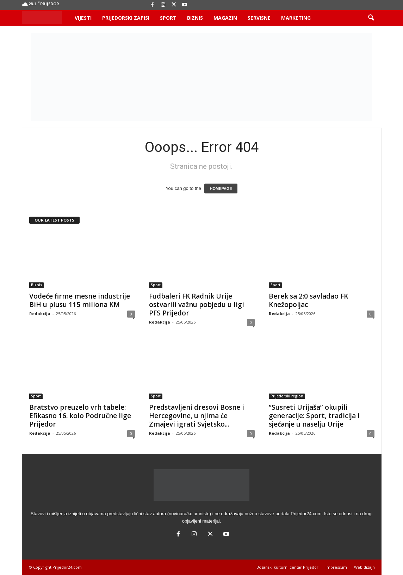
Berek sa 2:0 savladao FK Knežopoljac (308, 300)
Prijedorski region (287, 396)
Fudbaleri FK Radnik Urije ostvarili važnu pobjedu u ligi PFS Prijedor (196, 305)
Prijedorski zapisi (125, 17)
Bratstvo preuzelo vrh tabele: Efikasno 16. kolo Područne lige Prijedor (80, 416)
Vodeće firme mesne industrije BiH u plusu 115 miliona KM (79, 300)
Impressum (336, 567)
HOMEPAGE (221, 188)
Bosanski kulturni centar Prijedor (287, 567)
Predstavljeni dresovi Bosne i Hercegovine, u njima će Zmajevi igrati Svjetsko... (196, 416)
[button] (371, 18)
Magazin (225, 17)
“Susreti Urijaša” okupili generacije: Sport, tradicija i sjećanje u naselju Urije (314, 416)
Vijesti (83, 17)
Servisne (259, 17)
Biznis (195, 17)
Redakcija (39, 313)
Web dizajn (364, 567)
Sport (168, 17)
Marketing (296, 17)
